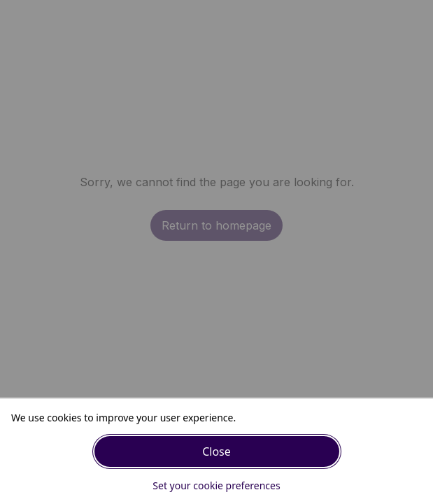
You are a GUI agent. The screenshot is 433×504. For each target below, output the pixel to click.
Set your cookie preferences (216, 485)
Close (216, 451)
